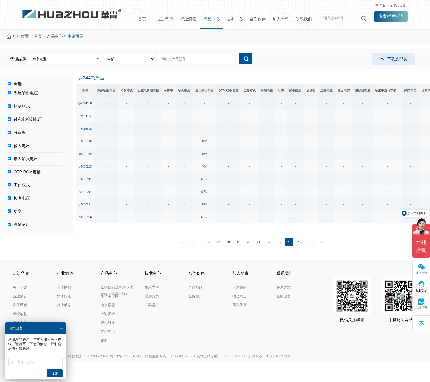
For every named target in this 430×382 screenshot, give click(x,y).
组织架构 (20, 314)
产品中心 (211, 19)
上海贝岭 (108, 314)
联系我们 (304, 19)
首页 (142, 19)
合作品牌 (195, 287)
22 (268, 242)
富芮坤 (106, 331)
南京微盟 (108, 305)
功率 (18, 211)
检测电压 (22, 198)
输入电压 (22, 146)
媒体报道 (64, 296)
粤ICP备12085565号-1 (126, 356)
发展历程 (20, 305)
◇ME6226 (85, 217)
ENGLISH (397, 5)
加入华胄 (281, 19)
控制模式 (22, 106)
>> (322, 242)
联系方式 (283, 287)
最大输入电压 (26, 159)
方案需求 (152, 305)
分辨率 (20, 132)
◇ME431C (85, 116)
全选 (18, 84)
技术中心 (234, 19)
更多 (104, 340)
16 (208, 242)
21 (258, 242)
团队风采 (239, 305)
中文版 (380, 5)
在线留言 (283, 296)
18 (228, 242)
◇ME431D (85, 128)
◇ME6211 (85, 179)
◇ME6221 (85, 204)
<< (183, 242)
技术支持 (152, 287)
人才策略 (239, 287)
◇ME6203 (85, 166)
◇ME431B (85, 103)
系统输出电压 (26, 93)
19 (238, 242)
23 (279, 242)
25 (299, 242)
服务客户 (195, 296)
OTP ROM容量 (27, 172)
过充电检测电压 (28, 119)
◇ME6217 (85, 192)
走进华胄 (165, 19)
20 (248, 242)
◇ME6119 (85, 154)
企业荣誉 (20, 296)
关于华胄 (20, 287)
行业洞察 (188, 19)
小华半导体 (109, 296)
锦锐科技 (108, 323)
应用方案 (152, 296)
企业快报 (64, 287)
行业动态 (64, 305)
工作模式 (22, 185)
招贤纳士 (239, 296)
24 (289, 242)
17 (218, 242)
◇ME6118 (85, 141)
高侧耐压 (22, 224)
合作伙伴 (257, 19)
